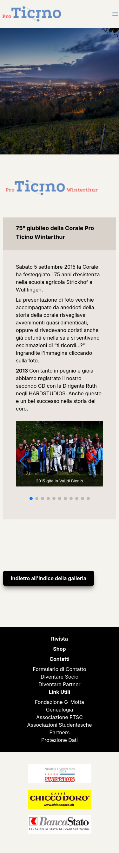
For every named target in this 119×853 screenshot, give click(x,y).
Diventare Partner (59, 684)
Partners (60, 732)
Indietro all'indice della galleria (48, 578)
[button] (31, 498)
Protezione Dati (59, 740)
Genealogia (59, 709)
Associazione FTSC (59, 717)
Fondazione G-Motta (59, 702)
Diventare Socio (59, 677)
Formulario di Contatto (59, 669)
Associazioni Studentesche (59, 725)
